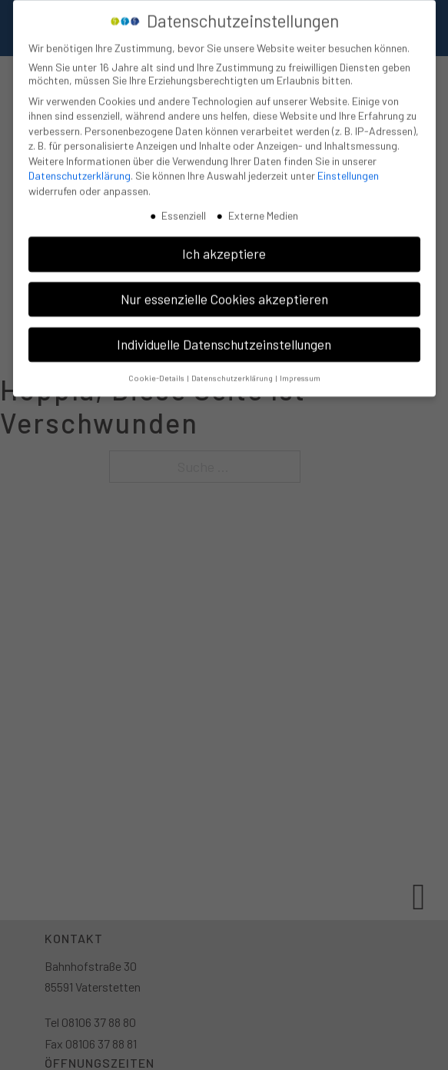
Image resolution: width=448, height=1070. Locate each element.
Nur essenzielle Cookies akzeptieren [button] (224, 292)
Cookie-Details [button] (157, 371)
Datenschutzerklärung (79, 169)
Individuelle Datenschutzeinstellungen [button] (224, 337)
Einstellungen (348, 169)
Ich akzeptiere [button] (224, 246)
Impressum (300, 371)
